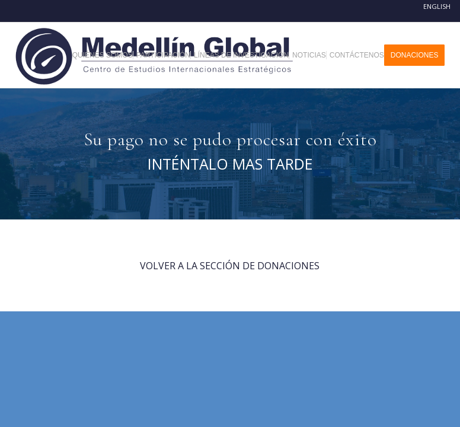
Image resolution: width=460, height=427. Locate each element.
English (437, 6)
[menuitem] (107, 55)
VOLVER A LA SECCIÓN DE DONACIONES (230, 265)
